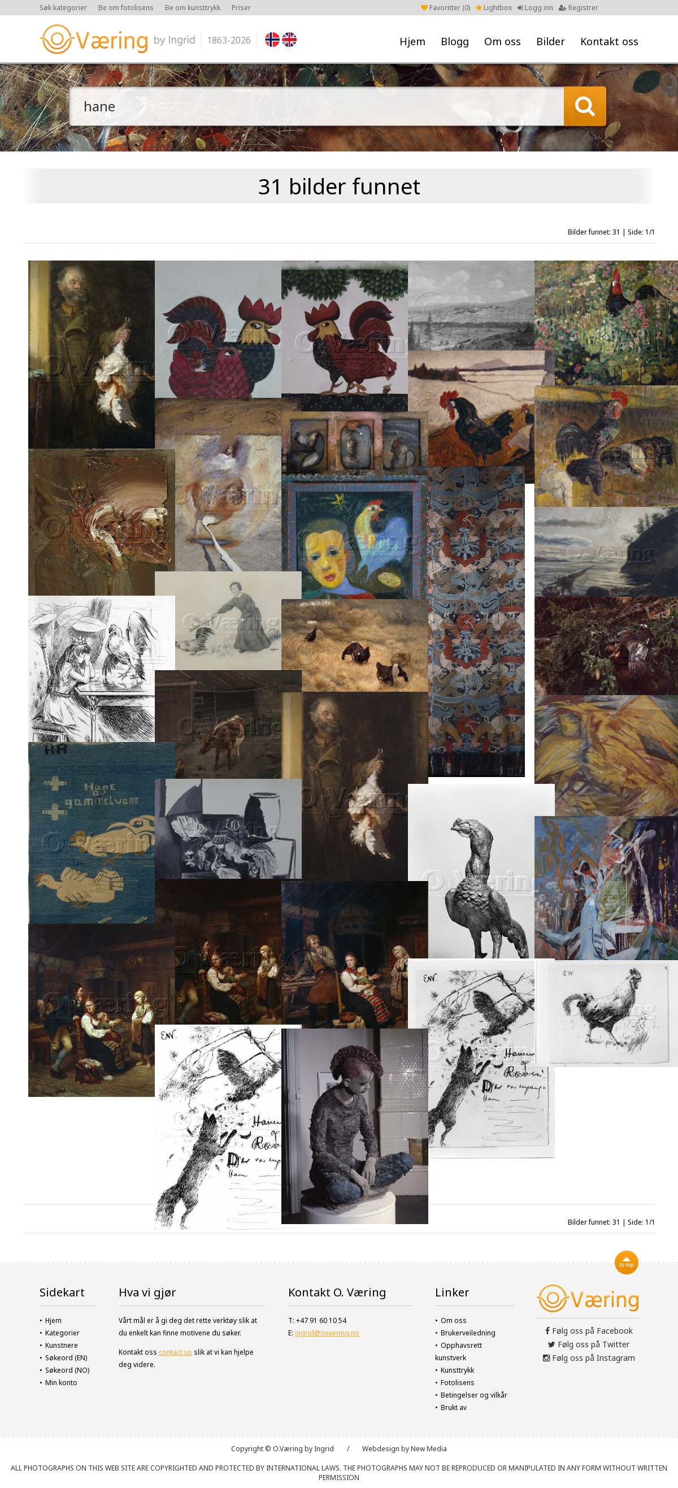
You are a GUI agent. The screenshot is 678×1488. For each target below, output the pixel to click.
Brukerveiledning (468, 1333)
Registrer (578, 7)
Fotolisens (458, 1382)
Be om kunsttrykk (192, 7)
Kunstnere (61, 1345)
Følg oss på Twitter (588, 1344)
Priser (241, 7)
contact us (175, 1352)
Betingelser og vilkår (474, 1395)
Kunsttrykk (457, 1370)
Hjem (412, 41)
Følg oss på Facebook (589, 1330)
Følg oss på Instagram (589, 1357)
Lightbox (494, 7)
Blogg (455, 41)
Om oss (502, 41)
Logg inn (535, 7)
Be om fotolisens (126, 7)
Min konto (61, 1382)
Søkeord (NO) (67, 1370)
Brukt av (454, 1407)
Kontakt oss (609, 41)
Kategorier (62, 1333)
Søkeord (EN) (66, 1358)
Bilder (550, 41)
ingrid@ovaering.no (327, 1333)
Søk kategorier (63, 7)
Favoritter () (445, 7)
